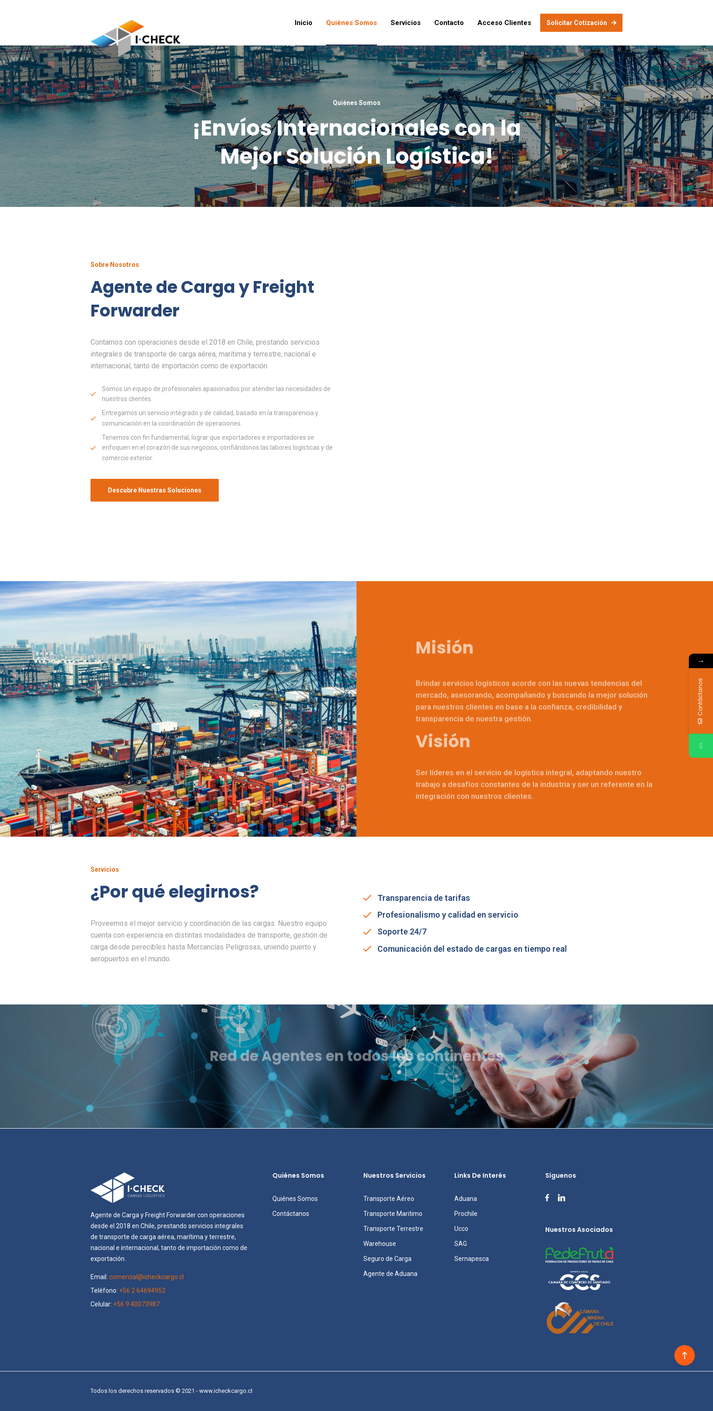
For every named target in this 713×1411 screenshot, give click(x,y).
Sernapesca (471, 1258)
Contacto (449, 23)
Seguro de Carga (387, 1258)
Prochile (465, 1213)
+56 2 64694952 (142, 1290)
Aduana (465, 1198)
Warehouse (379, 1243)
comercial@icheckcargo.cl (146, 1276)
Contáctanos (290, 1213)
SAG (460, 1243)
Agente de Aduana (390, 1273)
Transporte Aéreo (388, 1198)
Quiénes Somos (351, 23)
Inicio (303, 23)
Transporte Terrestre (393, 1228)
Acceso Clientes (504, 23)
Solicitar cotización (581, 22)
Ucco (461, 1228)
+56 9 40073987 (136, 1304)
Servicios (406, 23)
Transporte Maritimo (392, 1213)
